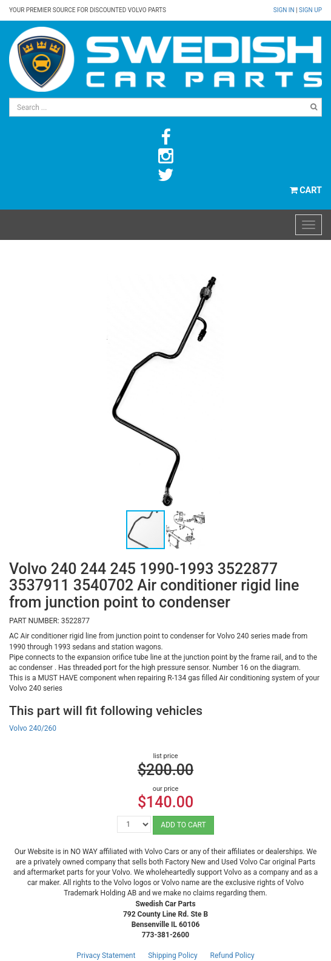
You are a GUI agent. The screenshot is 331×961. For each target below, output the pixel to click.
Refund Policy (232, 955)
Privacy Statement (105, 955)
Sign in (284, 10)
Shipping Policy (173, 955)
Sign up (310, 10)
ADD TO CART (183, 825)
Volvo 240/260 (32, 728)
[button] (311, 285)
